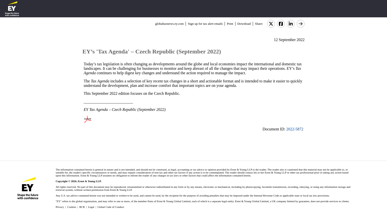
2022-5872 (294, 129)
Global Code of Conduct (110, 206)
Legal (91, 206)
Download (244, 23)
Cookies (71, 206)
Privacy (60, 206)
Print (230, 23)
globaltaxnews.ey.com (169, 23)
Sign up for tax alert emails (205, 23)
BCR (82, 206)
